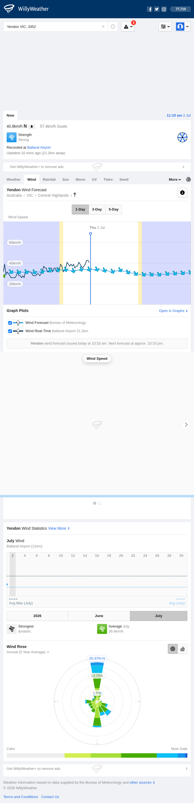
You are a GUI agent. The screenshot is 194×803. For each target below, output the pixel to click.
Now (10, 115)
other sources (141, 782)
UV (94, 179)
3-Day (97, 209)
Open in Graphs (171, 311)
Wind (31, 179)
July (158, 616)
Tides (108, 179)
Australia (14, 195)
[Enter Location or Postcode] (60, 27)
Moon (80, 179)
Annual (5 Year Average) (26, 652)
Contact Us (50, 797)
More (173, 179)
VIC (29, 195)
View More (57, 528)
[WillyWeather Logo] (29, 9)
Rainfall (49, 179)
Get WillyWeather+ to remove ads (36, 167)
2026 (37, 616)
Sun (65, 179)
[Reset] (103, 26)
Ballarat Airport (39, 147)
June (99, 616)
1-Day (80, 209)
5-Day (113, 209)
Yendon (75, 195)
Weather (14, 179)
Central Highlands (53, 195)
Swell (124, 179)
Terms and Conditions (20, 797)
